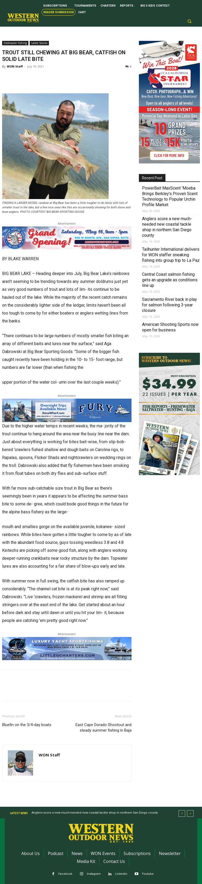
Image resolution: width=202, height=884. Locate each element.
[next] (190, 813)
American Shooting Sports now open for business (170, 327)
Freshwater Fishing (15, 43)
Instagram (94, 874)
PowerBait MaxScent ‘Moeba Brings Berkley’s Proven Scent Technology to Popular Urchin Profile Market (170, 196)
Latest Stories (39, 43)
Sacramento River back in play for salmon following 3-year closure (169, 305)
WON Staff (15, 66)
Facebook (65, 874)
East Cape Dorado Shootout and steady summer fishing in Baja (103, 727)
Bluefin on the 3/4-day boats (26, 724)
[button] (189, 21)
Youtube (148, 874)
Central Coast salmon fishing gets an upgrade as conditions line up (170, 280)
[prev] (182, 813)
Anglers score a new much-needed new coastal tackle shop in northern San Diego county (167, 227)
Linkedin (121, 874)
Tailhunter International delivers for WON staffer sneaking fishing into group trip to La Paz (171, 255)
